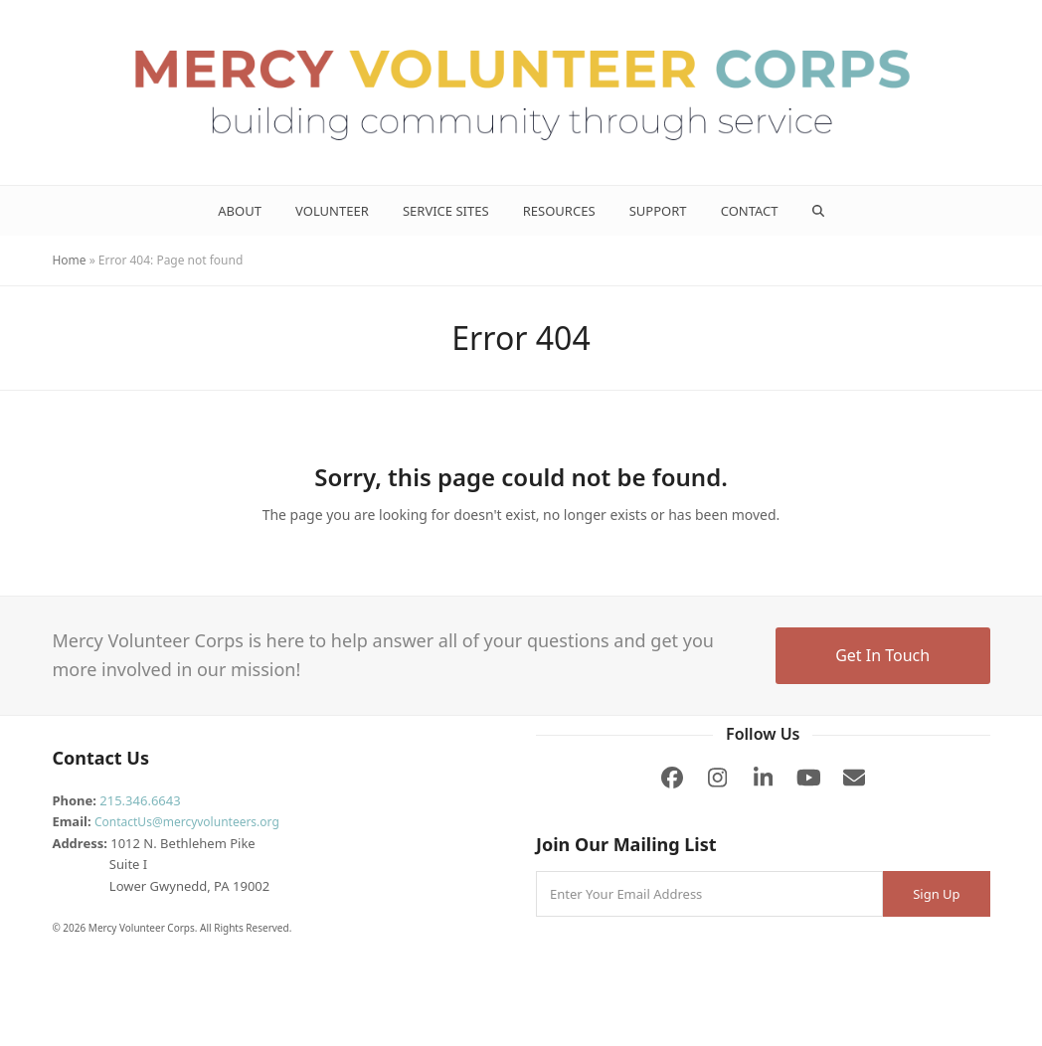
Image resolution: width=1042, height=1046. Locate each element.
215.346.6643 (139, 800)
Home (69, 260)
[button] (817, 211)
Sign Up (936, 894)
